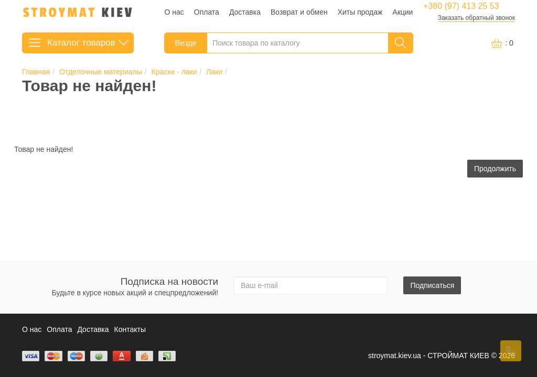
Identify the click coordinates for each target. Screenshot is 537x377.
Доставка (245, 12)
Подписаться (432, 285)
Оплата (206, 12)
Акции (402, 12)
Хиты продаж (360, 12)
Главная (36, 72)
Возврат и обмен (299, 12)
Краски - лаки (174, 72)
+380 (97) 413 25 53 (461, 6)
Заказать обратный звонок (476, 17)
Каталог (77, 41)
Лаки (214, 72)
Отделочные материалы (100, 72)
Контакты (130, 329)
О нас (174, 12)
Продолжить (495, 168)
